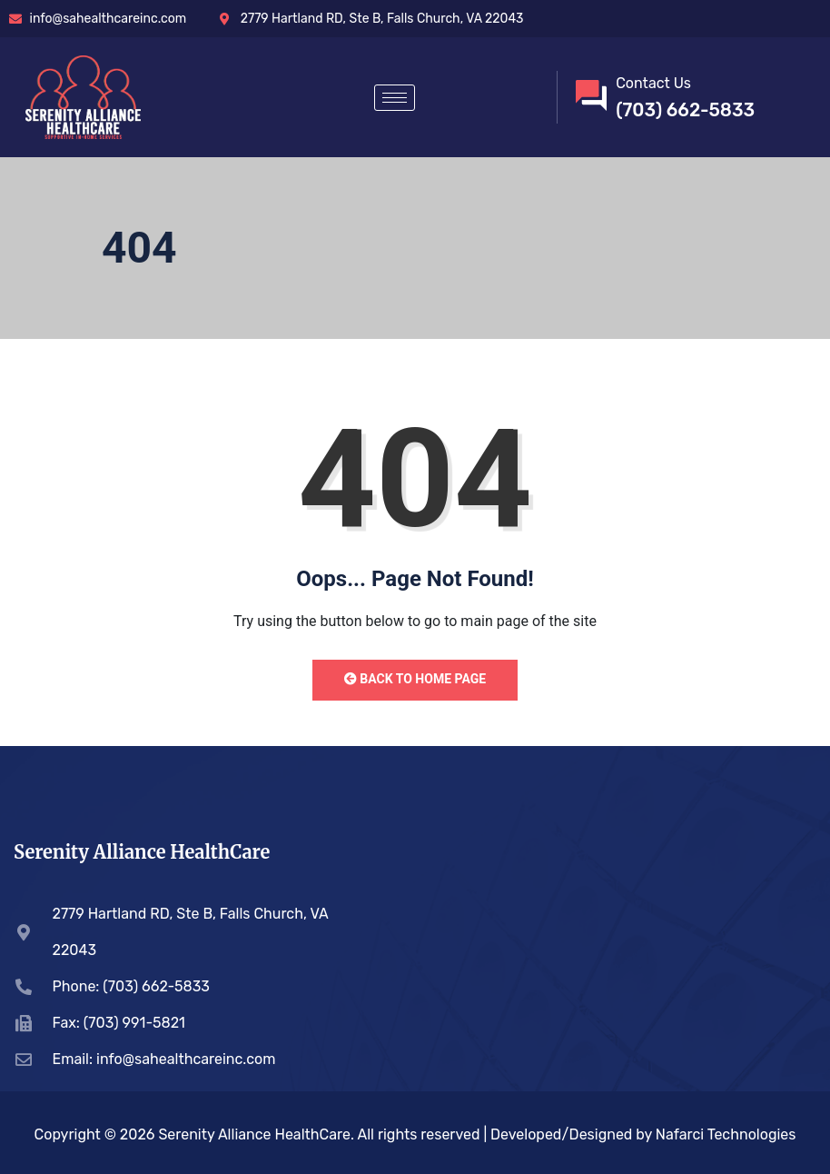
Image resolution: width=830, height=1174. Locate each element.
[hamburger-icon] (394, 98)
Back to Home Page (415, 679)
